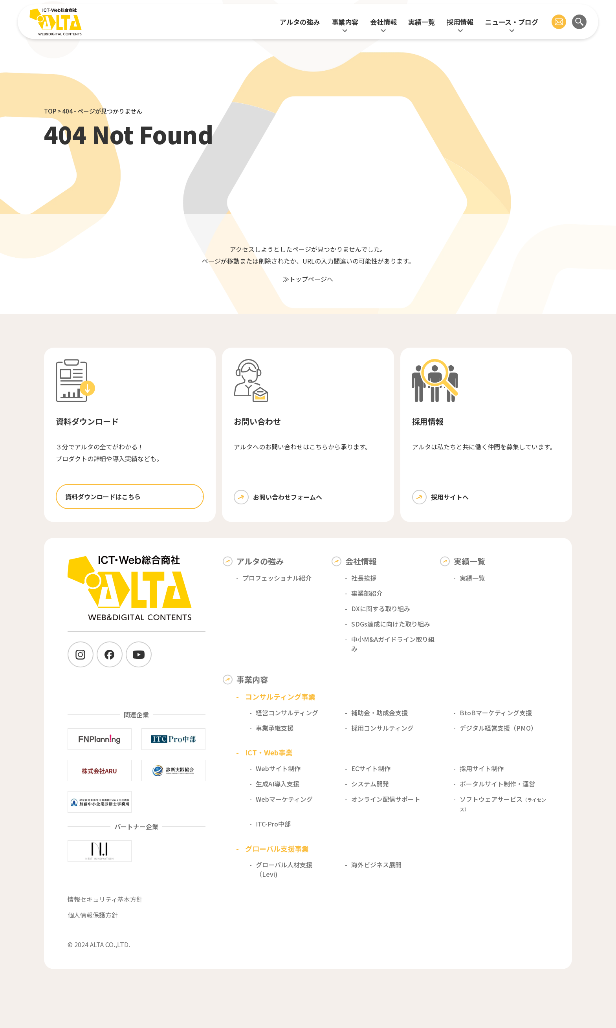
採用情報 (460, 22)
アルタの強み (300, 22)
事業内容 (345, 22)
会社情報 (383, 22)
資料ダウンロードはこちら (103, 496)
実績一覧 (421, 22)
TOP (50, 111)
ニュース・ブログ (511, 22)
